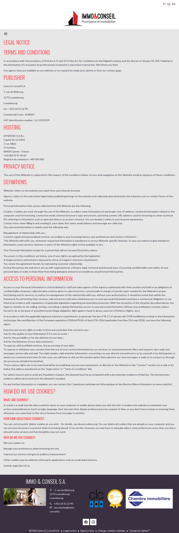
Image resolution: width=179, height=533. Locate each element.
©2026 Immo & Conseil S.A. (44, 530)
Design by (139, 530)
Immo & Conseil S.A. (46, 481)
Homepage (89, 18)
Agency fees (87, 530)
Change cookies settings (112, 530)
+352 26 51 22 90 (63, 503)
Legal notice (70, 530)
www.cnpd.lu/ (163, 384)
